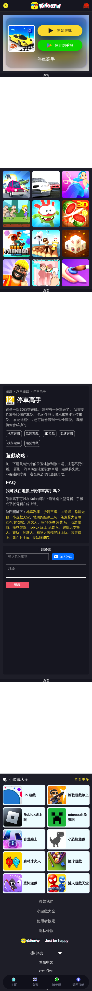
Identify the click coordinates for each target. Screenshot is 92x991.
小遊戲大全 (46, 911)
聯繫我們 (46, 901)
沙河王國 (50, 512)
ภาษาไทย (46, 971)
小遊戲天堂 (21, 517)
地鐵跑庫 (33, 512)
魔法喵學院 (41, 538)
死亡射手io (21, 538)
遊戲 (9, 391)
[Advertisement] (46, 122)
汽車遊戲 (22, 391)
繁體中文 (46, 962)
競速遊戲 (66, 433)
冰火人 (32, 522)
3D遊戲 (49, 433)
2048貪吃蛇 (15, 522)
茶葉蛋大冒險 (71, 517)
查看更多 (81, 779)
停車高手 (39, 391)
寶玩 (16, 532)
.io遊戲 (66, 512)
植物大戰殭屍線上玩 (52, 532)
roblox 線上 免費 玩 (44, 527)
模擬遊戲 (13, 443)
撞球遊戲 (19, 527)
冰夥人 (28, 532)
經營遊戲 (32, 443)
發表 (17, 585)
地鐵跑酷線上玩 (45, 517)
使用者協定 (46, 921)
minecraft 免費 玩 (54, 522)
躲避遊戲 (32, 433)
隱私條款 (46, 930)
